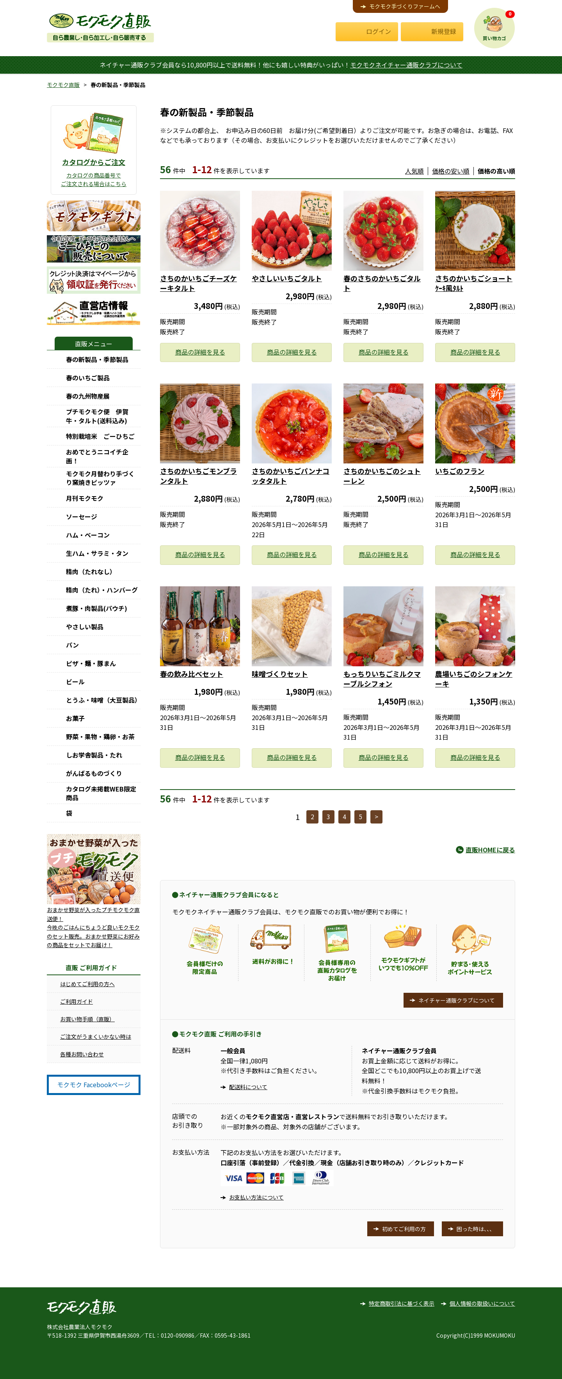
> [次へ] (376, 816)
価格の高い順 (496, 171)
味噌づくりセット (280, 674)
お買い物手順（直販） (87, 1019)
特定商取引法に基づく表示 (401, 1303)
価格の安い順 (451, 171)
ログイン (378, 31)
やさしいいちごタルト (287, 278)
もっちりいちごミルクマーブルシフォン (382, 679)
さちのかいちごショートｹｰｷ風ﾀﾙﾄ (473, 283)
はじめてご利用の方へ (87, 984)
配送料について (248, 1087)
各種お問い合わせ (82, 1054)
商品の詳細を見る (200, 352)
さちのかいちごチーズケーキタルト (198, 283)
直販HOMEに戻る (490, 849)
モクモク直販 (63, 85)
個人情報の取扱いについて (482, 1303)
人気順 (414, 171)
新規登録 (443, 31)
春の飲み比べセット (191, 674)
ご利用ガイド (76, 1001)
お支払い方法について (256, 1197)
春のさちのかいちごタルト (382, 283)
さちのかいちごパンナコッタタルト (290, 476)
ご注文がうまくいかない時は (95, 1036)
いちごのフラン (459, 471)
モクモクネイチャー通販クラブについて (406, 64)
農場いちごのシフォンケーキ (473, 679)
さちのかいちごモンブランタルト (198, 476)
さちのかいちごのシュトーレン (382, 476)
